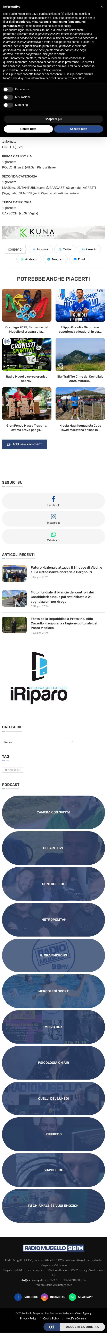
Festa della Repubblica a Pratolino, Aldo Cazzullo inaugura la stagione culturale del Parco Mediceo (64, 623)
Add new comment (24, 444)
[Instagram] (53, 1297)
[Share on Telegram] (55, 259)
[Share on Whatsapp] (28, 259)
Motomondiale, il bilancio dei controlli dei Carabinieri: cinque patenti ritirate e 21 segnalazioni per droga (62, 597)
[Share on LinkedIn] (89, 249)
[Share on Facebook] (41, 249)
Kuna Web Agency (80, 1313)
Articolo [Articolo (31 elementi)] (12, 770)
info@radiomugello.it (33, 1280)
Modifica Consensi (76, 1318)
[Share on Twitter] (65, 249)
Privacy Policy (28, 1318)
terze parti (62, 30)
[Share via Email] (79, 259)
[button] (101, 6)
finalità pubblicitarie (45, 46)
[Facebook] (26, 1297)
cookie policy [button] (63, 25)
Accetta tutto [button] (79, 129)
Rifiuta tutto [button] (28, 129)
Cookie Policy (51, 1318)
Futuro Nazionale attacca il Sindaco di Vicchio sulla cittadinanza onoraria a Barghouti (66, 570)
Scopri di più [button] (53, 119)
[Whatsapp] (81, 1297)
